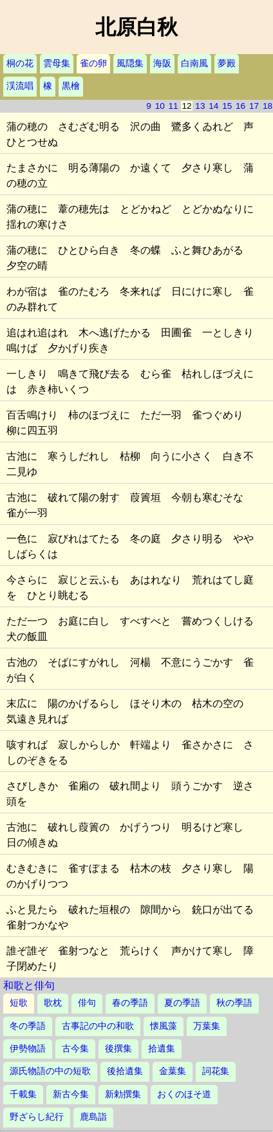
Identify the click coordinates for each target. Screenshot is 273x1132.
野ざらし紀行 (37, 1117)
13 (200, 106)
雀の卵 (93, 63)
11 (173, 106)
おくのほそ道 (184, 1094)
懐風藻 (163, 1026)
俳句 (87, 1003)
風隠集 (130, 63)
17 (254, 106)
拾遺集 (161, 1048)
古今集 (75, 1048)
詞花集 (215, 1071)
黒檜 (71, 86)
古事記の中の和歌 (98, 1026)
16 (240, 106)
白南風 (194, 63)
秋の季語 (234, 1003)
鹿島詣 (93, 1117)
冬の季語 (28, 1026)
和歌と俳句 (29, 985)
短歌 (19, 1003)
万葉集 (206, 1026)
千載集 (23, 1094)
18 (267, 106)
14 (213, 106)
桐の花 (19, 63)
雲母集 (56, 63)
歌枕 (53, 1003)
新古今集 (71, 1094)
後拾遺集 (125, 1071)
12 (186, 106)
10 (160, 106)
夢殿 (227, 63)
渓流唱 (19, 86)
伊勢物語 (28, 1048)
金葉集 (172, 1071)
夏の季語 (182, 1003)
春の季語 (130, 1003)
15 (227, 106)
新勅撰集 (123, 1094)
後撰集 (118, 1048)
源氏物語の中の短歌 (50, 1071)
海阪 (162, 63)
